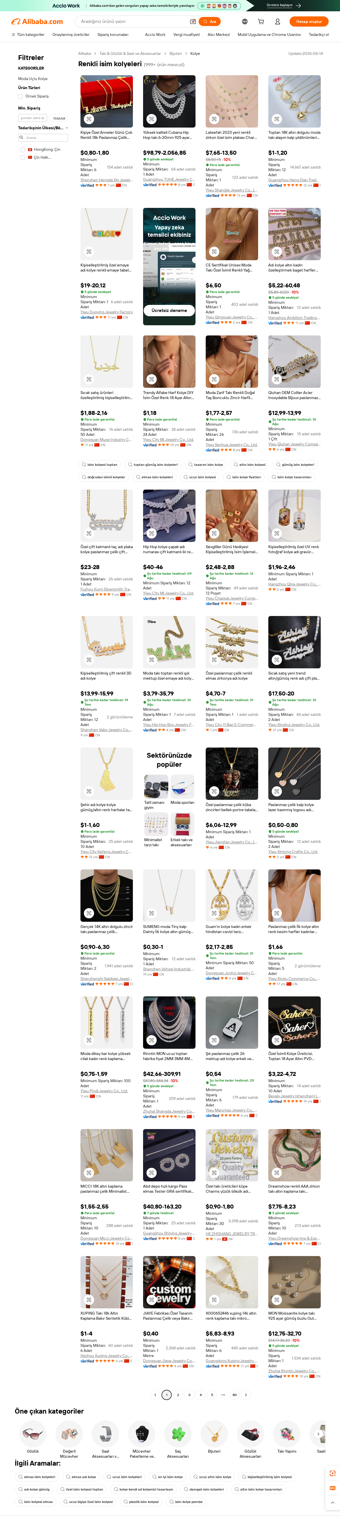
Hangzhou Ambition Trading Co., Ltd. (294, 317)
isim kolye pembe (186, 1502)
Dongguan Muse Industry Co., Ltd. (106, 439)
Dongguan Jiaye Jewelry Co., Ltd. (169, 1360)
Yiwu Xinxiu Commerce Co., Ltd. (294, 978)
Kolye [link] (195, 53)
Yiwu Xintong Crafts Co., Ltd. (293, 851)
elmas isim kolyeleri (154, 477)
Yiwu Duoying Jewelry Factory (106, 312)
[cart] (262, 22)
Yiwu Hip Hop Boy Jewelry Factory (169, 724)
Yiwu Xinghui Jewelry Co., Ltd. (294, 724)
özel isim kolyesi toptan (81, 1489)
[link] (332, 1473)
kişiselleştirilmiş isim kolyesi (267, 1477)
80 (235, 1395)
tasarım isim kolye (205, 464)
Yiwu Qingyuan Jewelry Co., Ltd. (232, 317)
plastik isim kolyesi (141, 1502)
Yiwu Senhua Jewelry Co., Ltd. (232, 444)
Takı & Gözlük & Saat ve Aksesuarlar (130, 53)
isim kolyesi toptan (99, 464)
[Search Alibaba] (133, 21)
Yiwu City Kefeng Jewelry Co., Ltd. (106, 851)
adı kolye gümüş (34, 1489)
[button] (193, 21)
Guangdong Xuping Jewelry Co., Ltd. (232, 1360)
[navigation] (43, 725)
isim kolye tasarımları (291, 477)
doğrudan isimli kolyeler (103, 477)
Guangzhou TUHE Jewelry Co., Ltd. (169, 179)
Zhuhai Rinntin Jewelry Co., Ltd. (294, 1371)
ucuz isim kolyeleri (124, 1477)
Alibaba (84, 53)
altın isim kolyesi (249, 464)
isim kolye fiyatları (244, 477)
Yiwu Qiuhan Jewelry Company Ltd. (294, 444)
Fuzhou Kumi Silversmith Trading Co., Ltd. (106, 589)
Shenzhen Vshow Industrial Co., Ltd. (169, 969)
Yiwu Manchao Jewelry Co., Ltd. (232, 1110)
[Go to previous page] (155, 1395)
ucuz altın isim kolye (212, 1477)
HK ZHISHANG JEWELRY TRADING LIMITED (232, 1233)
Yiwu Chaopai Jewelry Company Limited (232, 598)
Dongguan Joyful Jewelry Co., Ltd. (232, 973)
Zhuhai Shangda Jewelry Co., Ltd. (169, 1111)
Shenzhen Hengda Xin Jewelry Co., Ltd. (106, 180)
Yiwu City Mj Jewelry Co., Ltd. (168, 439)
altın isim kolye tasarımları (258, 1489)
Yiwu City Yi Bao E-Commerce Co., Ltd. (232, 724)
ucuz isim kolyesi (200, 477)
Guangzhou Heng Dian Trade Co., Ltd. (294, 180)
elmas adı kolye (81, 1477)
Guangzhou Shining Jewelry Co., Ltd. (169, 1233)
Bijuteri (175, 53)
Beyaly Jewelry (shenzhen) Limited (294, 1096)
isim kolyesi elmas (35, 1502)
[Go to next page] (246, 1395)
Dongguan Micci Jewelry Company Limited (106, 1238)
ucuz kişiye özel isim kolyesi (88, 1502)
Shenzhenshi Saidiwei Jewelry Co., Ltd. (106, 978)
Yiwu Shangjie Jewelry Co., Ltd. (232, 190)
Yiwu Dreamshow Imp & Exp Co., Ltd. (294, 1238)
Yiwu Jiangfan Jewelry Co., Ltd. (232, 842)
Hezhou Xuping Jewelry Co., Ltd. (106, 1355)
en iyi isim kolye (167, 1477)
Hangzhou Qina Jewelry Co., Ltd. (294, 584)
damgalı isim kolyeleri (204, 1489)
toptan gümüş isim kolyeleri (153, 464)
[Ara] (210, 21)
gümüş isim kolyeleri (295, 464)
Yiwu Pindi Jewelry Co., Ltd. (104, 1091)
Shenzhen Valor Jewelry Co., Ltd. (106, 729)
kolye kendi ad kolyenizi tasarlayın (143, 1489)
